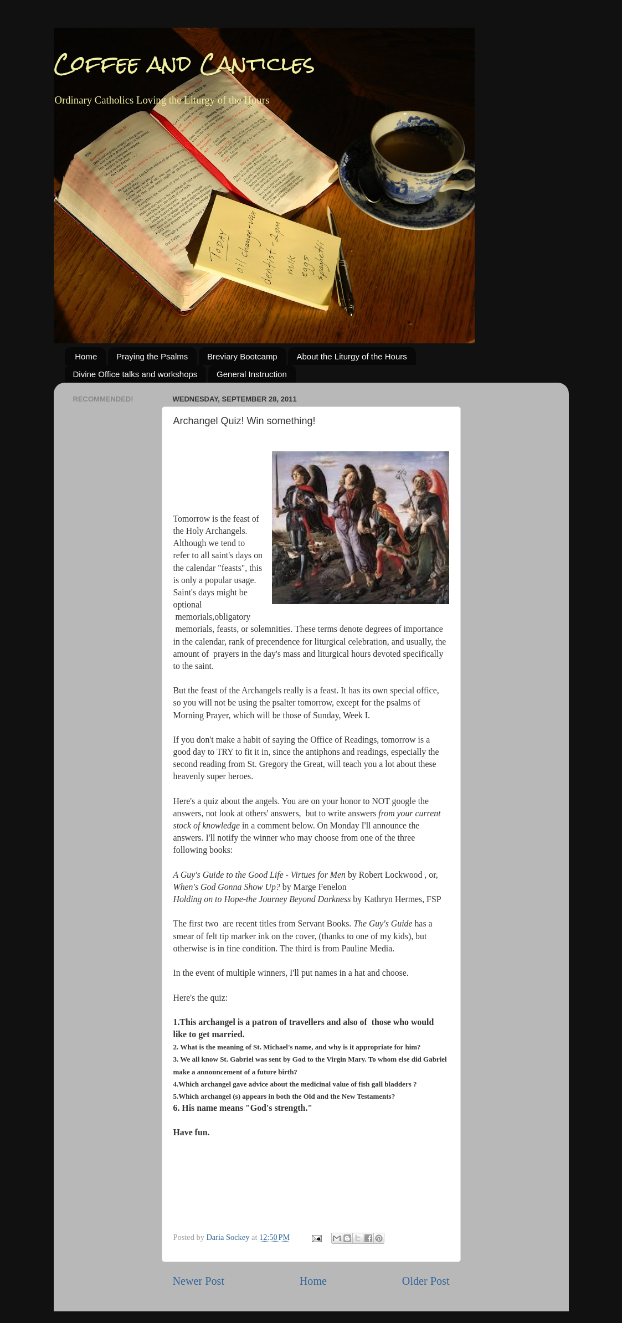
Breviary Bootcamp (242, 356)
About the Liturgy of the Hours (351, 356)
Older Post (426, 1281)
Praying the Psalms (152, 356)
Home (86, 356)
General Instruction (252, 374)
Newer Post (199, 1281)
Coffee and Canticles (184, 63)
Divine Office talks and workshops (135, 374)
